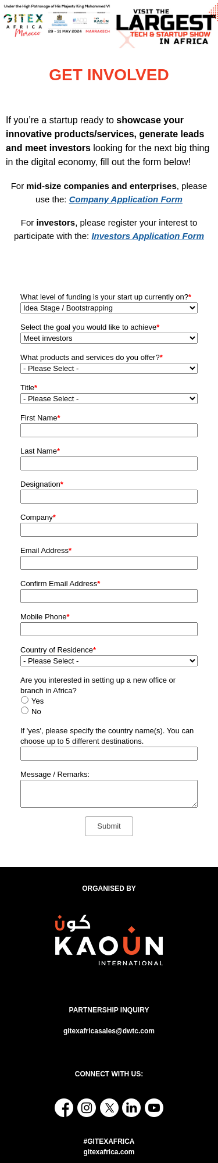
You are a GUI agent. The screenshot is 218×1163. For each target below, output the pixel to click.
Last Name (40, 451)
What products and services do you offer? (91, 357)
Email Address (46, 550)
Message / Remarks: (55, 774)
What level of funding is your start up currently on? (105, 296)
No (36, 711)
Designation (41, 484)
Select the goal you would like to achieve (89, 327)
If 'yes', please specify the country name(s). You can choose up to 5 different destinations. (107, 735)
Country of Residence (58, 649)
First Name (40, 417)
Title (28, 387)
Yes (37, 701)
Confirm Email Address (60, 583)
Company (38, 517)
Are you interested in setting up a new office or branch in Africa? (98, 685)
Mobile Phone (45, 616)
